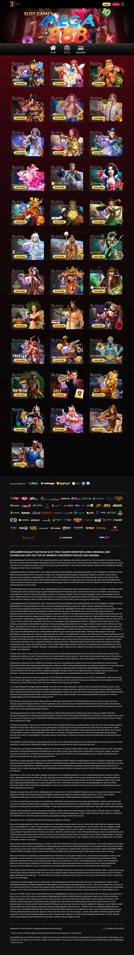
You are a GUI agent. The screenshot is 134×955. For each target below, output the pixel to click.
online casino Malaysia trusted (79, 563)
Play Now (20, 83)
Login (106, 4)
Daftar (116, 4)
